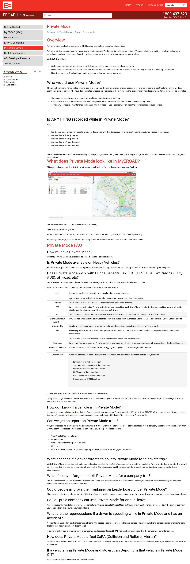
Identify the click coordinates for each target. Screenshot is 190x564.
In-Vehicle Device (13, 48)
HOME (128, 5)
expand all (35, 71)
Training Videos (12, 63)
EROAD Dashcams (14, 42)
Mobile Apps (11, 37)
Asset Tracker (12, 79)
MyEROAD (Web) (13, 32)
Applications (11, 85)
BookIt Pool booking (14, 53)
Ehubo (8, 77)
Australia (170, 5)
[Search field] (77, 15)
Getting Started (12, 27)
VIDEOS (139, 5)
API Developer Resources (18, 58)
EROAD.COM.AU (155, 5)
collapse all (40, 71)
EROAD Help (7, 5)
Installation (9, 82)
